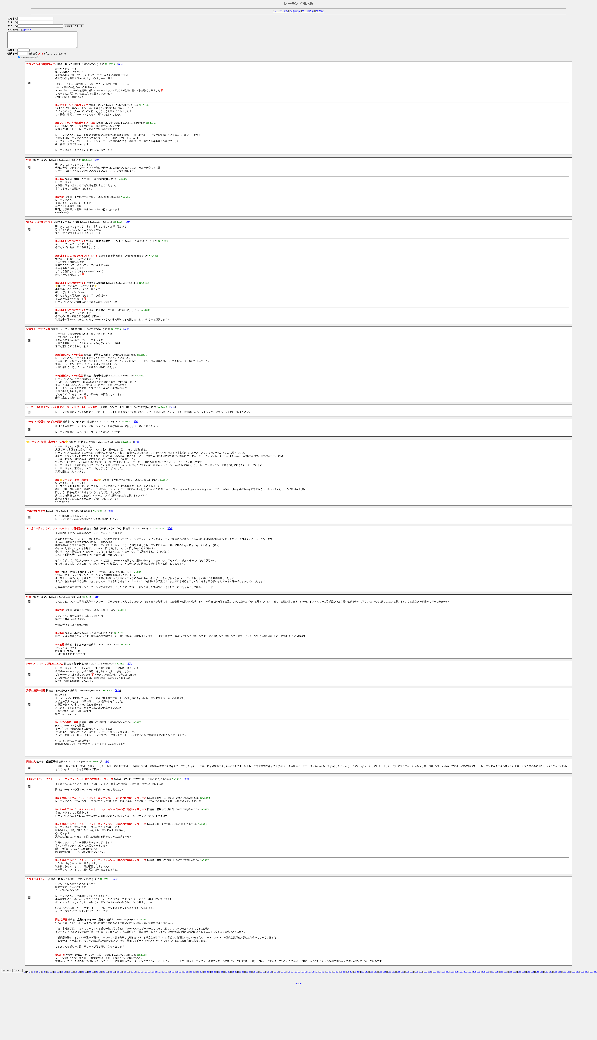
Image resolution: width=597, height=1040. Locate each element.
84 (306, 975)
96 (348, 975)
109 (402, 975)
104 (380, 975)
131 (501, 975)
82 (299, 975)
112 (416, 975)
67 (247, 975)
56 (208, 975)
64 (236, 975)
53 (198, 975)
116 (434, 975)
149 (582, 975)
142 (550, 975)
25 (100, 975)
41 (156, 975)
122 (461, 975)
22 (90, 975)
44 (166, 975)
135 (519, 975)
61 (226, 975)
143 (555, 975)
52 (194, 975)
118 (443, 975)
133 (510, 975)
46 (173, 975)
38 (145, 975)
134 (514, 975)
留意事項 (295, 11)
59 (219, 975)
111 (411, 975)
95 (344, 975)
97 (351, 975)
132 (505, 975)
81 (296, 975)
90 (327, 975)
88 (320, 975)
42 (159, 975)
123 (465, 975)
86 (313, 975)
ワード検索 (308, 11)
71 (261, 975)
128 (487, 975)
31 (121, 975)
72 (264, 975)
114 (425, 975)
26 (104, 975)
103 (375, 975)
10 (48, 975)
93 (337, 975)
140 (541, 975)
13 (58, 975)
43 (163, 975)
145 (564, 975)
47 (177, 975)
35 (135, 975)
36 (139, 975)
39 (149, 975)
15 (65, 975)
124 (469, 975)
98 (355, 975)
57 (212, 975)
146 (568, 975)
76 (278, 975)
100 (362, 975)
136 (523, 975)
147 (573, 975)
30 (118, 975)
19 (79, 975)
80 (292, 975)
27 (107, 975)
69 (254, 975)
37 (142, 975)
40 (152, 975)
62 (229, 975)
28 (111, 975)
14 (62, 975)
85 (309, 975)
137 (528, 975)
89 (323, 975)
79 (289, 975)
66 (243, 975)
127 (483, 975)
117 (438, 975)
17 (72, 975)
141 (546, 975)
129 (492, 975)
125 (474, 975)
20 (83, 975)
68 (250, 975)
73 (268, 975)
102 (371, 975)
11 (51, 975)
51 (191, 975)
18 (76, 975)
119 (447, 975)
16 (69, 975)
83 (302, 975)
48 (180, 975)
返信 (120, 67)
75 (275, 975)
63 (233, 975)
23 (93, 975)
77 (282, 975)
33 (128, 975)
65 (240, 975)
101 (366, 975)
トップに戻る (281, 11)
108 (398, 975)
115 (429, 975)
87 (316, 975)
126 (478, 975)
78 (285, 975)
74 (271, 975)
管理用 (319, 11)
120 (452, 975)
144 (559, 975)
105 (384, 975)
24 (97, 975)
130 (496, 975)
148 (577, 975)
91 (330, 975)
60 (222, 975)
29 (114, 975)
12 (55, 975)
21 (86, 975)
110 (407, 975)
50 (187, 975)
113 (420, 975)
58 (215, 975)
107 (393, 975)
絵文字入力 (26, 30)
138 (532, 975)
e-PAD (298, 986)
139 (537, 975)
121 (456, 975)
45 (170, 975)
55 (205, 975)
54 (201, 975)
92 (334, 975)
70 (257, 975)
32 (125, 975)
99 (358, 975)
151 (591, 975)
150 (586, 975)
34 (132, 975)
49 (184, 975)
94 (341, 975)
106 (389, 975)
